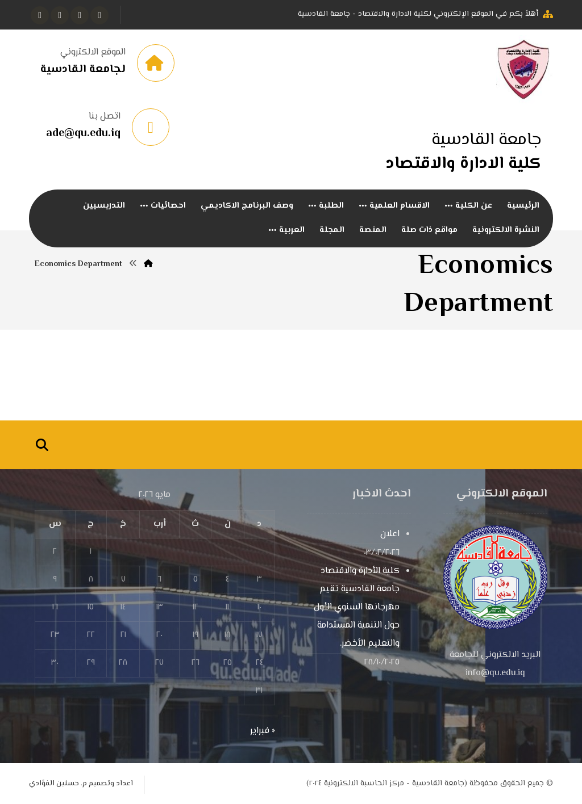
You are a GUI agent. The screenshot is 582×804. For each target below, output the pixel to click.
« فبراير (262, 731)
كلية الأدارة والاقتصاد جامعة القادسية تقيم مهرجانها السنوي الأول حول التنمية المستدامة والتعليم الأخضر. (357, 607)
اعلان (390, 534)
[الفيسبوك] (99, 15)
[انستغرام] (60, 15)
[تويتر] (79, 15)
